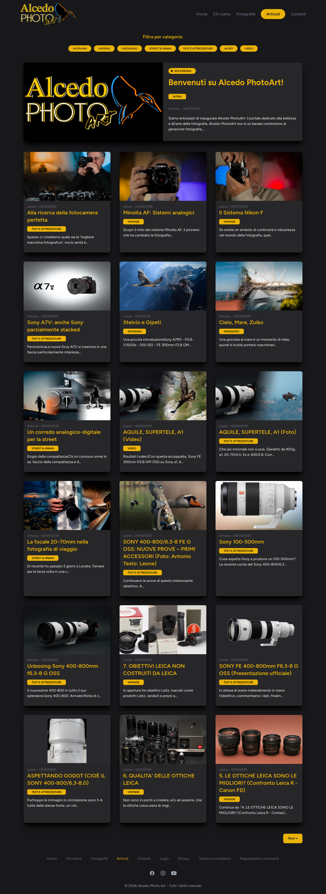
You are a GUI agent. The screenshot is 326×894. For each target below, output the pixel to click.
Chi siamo (222, 14)
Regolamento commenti (259, 858)
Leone (32, 207)
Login (164, 858)
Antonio (174, 109)
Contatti (298, 14)
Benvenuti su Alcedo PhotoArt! (226, 82)
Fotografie (246, 14)
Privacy (184, 858)
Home (201, 14)
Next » (293, 838)
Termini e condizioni (215, 858)
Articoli (273, 14)
